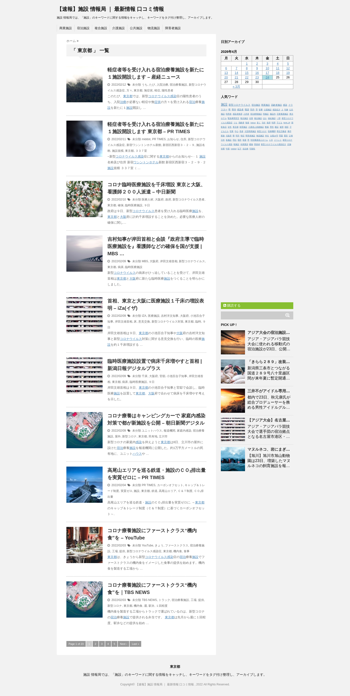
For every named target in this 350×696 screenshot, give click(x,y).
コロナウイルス (159, 96)
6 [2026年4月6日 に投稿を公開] (226, 68)
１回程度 (162, 605)
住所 (183, 139)
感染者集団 (237, 114)
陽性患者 (167, 90)
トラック (164, 600)
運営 (286, 136)
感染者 (240, 109)
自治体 (245, 149)
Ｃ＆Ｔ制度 (185, 491)
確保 (121, 205)
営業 (231, 131)
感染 (173, 96)
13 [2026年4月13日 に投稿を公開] (226, 73)
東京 (291, 114)
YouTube (147, 545)
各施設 (228, 140)
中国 (228, 149)
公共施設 (136, 28)
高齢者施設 (276, 105)
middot (146, 139)
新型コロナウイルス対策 (167, 321)
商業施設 (65, 28)
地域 (247, 123)
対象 (286, 110)
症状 (157, 102)
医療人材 (147, 199)
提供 (122, 551)
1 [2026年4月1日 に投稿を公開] (247, 63)
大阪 (123, 217)
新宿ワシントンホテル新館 (143, 145)
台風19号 (274, 136)
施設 (129, 108)
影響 (261, 110)
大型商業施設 (250, 131)
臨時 (198, 321)
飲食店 (224, 127)
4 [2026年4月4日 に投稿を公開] (278, 63)
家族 (223, 136)
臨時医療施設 (133, 205)
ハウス (137, 453)
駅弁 (151, 605)
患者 (241, 131)
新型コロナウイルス (192, 261)
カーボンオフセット (170, 485)
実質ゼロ (126, 491)
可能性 (252, 149)
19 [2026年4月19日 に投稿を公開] (288, 73)
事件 (289, 131)
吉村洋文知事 (169, 315)
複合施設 (101, 28)
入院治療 (162, 84)
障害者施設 (173, 28)
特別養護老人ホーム (259, 140)
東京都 (138, 90)
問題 (281, 136)
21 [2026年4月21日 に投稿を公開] (236, 77)
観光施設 (244, 118)
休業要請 (244, 144)
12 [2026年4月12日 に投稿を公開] (288, 68)
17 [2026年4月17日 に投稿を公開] (267, 73)
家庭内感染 (184, 430)
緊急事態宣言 (233, 118)
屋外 (118, 436)
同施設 (266, 114)
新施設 (236, 144)
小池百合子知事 (177, 376)
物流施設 (153, 28)
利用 (273, 123)
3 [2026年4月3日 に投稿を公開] (267, 63)
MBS (145, 261)
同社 (235, 140)
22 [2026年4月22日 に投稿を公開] (246, 77)
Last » (135, 643)
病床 (121, 267)
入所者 (246, 114)
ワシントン (141, 162)
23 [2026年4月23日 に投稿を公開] (257, 77)
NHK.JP (286, 123)
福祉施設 (272, 118)
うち (144, 84)
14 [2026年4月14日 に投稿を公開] (236, 73)
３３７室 (141, 150)
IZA (144, 315)
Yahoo (253, 123)
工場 (115, 551)
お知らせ (173, 139)
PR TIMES (159, 139)
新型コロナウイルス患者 (188, 199)
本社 (267, 136)
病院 (286, 127)
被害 (282, 127)
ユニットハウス (152, 430)
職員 (247, 109)
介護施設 (118, 28)
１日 (271, 140)
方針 (264, 123)
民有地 (153, 436)
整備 (267, 127)
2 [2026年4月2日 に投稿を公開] (257, 63)
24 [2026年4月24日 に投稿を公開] (267, 77)
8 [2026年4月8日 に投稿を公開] (247, 68)
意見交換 (144, 321)
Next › (123, 643)
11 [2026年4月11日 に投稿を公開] (277, 68)
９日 (147, 205)
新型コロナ (129, 436)
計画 (291, 136)
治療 (123, 102)
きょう (159, 545)
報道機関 (169, 430)
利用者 (228, 114)
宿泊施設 (83, 28)
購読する (232, 305)
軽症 (157, 90)
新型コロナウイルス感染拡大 (273, 144)
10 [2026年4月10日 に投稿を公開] (267, 68)
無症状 (148, 90)
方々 (129, 90)
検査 (244, 140)
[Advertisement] (257, 225)
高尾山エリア (167, 491)
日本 (223, 140)
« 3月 (236, 86)
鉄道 (154, 491)
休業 (223, 149)
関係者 (257, 144)
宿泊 (192, 102)
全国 (251, 118)
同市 (237, 136)
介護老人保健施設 (256, 127)
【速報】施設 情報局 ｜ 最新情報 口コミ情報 (110, 9)
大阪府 (159, 199)
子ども (279, 123)
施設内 (273, 114)
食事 (186, 551)
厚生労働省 (281, 131)
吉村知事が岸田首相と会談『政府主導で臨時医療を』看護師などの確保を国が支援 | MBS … (155, 246)
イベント (278, 140)
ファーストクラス (176, 545)
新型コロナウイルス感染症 (144, 551)
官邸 (162, 376)
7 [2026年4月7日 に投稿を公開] (236, 68)
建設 (277, 127)
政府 (168, 199)
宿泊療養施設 (178, 84)
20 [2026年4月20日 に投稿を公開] (226, 77)
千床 (144, 376)
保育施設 (243, 127)
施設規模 (118, 150)
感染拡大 (276, 110)
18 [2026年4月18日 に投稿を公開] (277, 73)
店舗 (289, 144)
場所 (239, 140)
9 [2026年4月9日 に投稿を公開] (257, 68)
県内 (234, 109)
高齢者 (241, 123)
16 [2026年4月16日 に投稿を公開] (257, 73)
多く (259, 123)
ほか (265, 118)
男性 (272, 127)
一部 (278, 118)
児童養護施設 (282, 114)
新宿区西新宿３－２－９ (179, 145)
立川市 (163, 436)
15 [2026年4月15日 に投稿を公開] (246, 73)
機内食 (177, 551)
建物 (251, 144)
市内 (252, 109)
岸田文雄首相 (168, 261)
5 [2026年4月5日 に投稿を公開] (288, 63)
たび (152, 84)
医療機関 (272, 131)
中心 (236, 131)
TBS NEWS (149, 600)
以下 (239, 149)
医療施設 (154, 315)
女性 (229, 127)
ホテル (154, 162)
